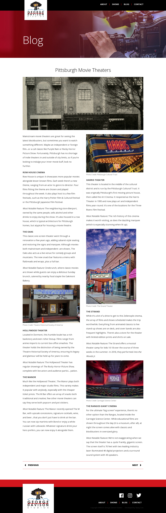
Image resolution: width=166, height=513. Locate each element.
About (101, 5)
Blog (124, 5)
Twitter (138, 494)
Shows (113, 5)
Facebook (121, 494)
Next (135, 465)
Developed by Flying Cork (134, 508)
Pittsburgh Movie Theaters (83, 70)
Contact (137, 5)
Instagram (130, 494)
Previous (33, 465)
